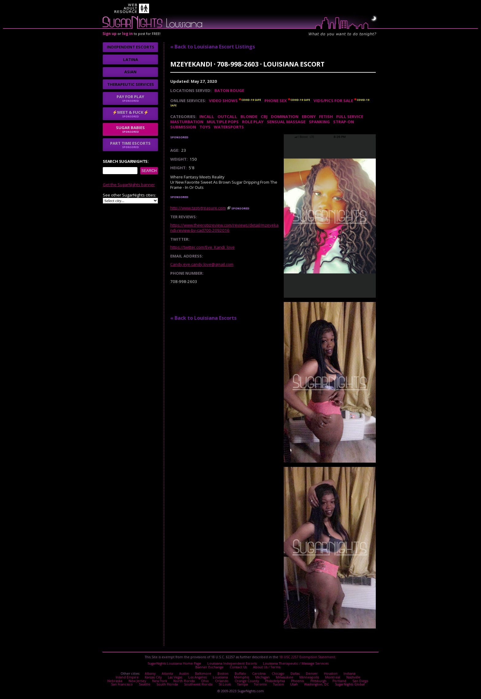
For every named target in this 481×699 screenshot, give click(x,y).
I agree (144, 375)
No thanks (177, 375)
